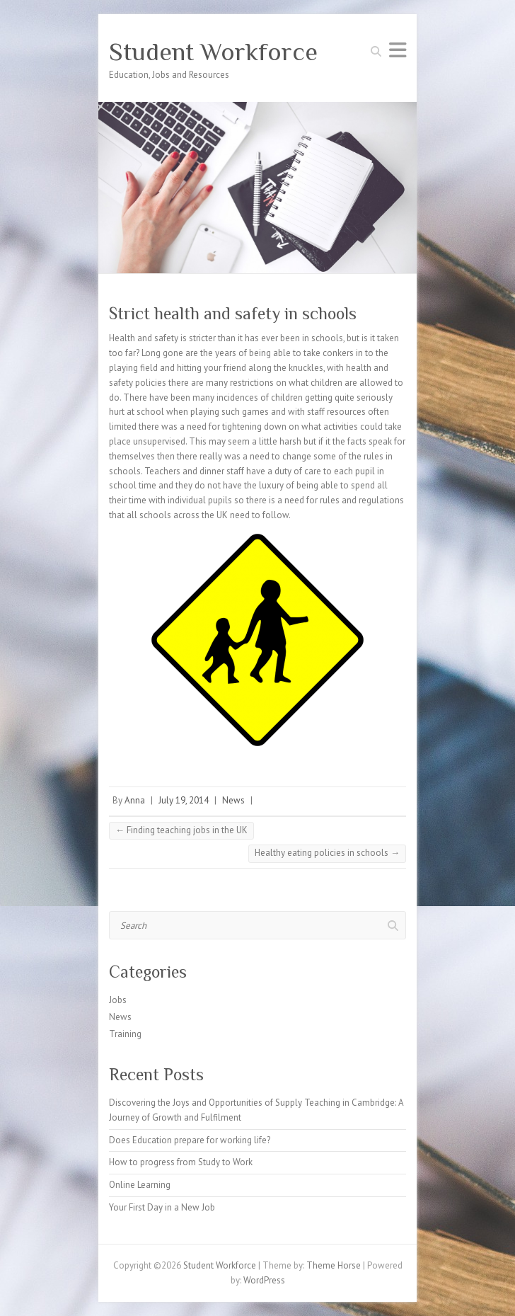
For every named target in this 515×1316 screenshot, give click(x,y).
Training (125, 1034)
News (233, 800)
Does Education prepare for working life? (189, 1140)
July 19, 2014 (183, 800)
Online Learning (139, 1185)
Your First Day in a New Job (162, 1207)
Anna (135, 800)
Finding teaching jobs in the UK (181, 830)
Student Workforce (213, 52)
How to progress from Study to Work (181, 1162)
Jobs (118, 1000)
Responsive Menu (397, 49)
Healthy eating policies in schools (327, 853)
